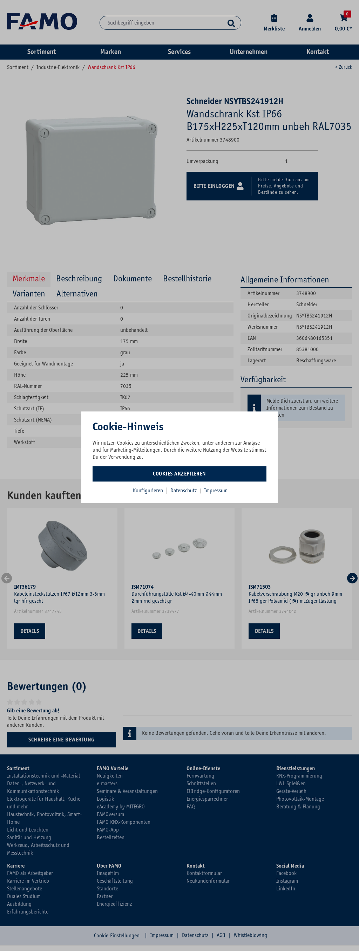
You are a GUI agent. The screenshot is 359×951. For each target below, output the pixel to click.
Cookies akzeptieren (179, 474)
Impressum (216, 490)
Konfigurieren (148, 490)
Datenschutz (184, 490)
